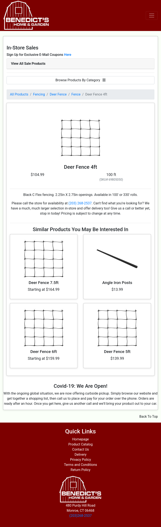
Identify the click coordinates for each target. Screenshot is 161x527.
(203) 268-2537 (80, 203)
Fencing (39, 94)
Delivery (80, 455)
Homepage (80, 439)
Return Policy (80, 470)
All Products (19, 94)
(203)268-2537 (80, 516)
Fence (75, 94)
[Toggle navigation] (152, 15)
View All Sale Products (28, 64)
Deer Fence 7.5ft (43, 282)
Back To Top (148, 417)
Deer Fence (58, 94)
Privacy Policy (80, 460)
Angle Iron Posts (117, 282)
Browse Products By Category (81, 80)
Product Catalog (80, 444)
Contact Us (80, 449)
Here (67, 55)
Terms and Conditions (80, 465)
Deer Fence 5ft (117, 351)
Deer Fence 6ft (43, 351)
